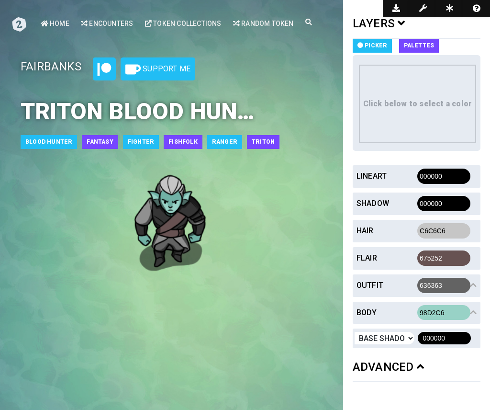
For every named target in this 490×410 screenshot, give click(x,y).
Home (55, 23)
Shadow (372, 203)
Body (366, 312)
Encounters (107, 23)
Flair (366, 257)
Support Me (157, 69)
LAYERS (379, 23)
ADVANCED (388, 367)
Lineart (371, 176)
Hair (365, 230)
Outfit (369, 285)
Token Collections (183, 23)
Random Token (263, 23)
